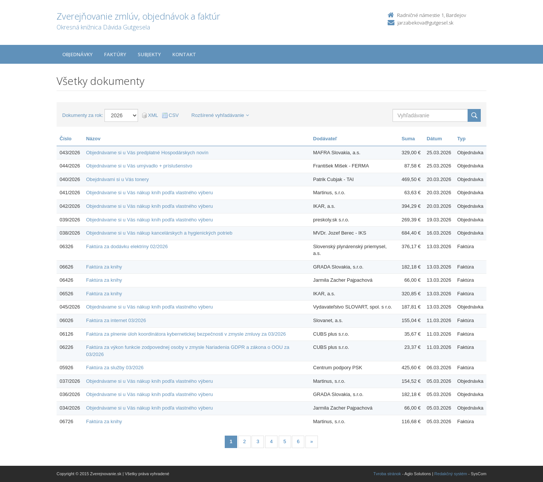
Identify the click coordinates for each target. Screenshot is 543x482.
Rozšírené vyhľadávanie (220, 115)
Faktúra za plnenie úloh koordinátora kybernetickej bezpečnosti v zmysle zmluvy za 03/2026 (186, 334)
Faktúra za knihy (104, 267)
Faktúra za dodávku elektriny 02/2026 (127, 246)
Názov (93, 138)
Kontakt (184, 54)
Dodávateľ (325, 138)
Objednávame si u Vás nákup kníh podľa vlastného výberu (149, 192)
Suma (408, 138)
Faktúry (115, 54)
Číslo (66, 138)
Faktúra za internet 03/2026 (116, 320)
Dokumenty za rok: (82, 115)
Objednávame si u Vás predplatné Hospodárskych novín (147, 152)
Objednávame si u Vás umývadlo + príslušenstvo (139, 166)
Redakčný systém (450, 473)
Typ (461, 138)
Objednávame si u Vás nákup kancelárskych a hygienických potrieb (159, 233)
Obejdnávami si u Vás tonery (117, 179)
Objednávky (77, 54)
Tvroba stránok (387, 473)
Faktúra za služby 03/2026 (114, 367)
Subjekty (149, 54)
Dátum (434, 138)
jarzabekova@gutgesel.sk (425, 22)
